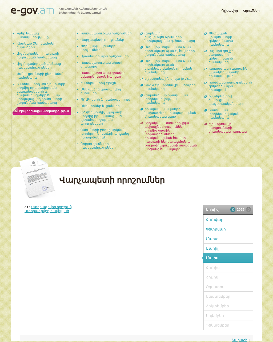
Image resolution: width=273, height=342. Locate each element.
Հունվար (214, 219)
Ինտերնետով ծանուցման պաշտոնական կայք (226, 100)
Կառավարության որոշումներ (106, 33)
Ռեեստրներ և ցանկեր (100, 106)
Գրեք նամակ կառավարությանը (33, 35)
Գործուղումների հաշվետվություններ (98, 145)
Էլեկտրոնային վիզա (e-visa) (168, 79)
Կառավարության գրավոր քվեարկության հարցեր (103, 74)
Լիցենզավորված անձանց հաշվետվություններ (39, 65)
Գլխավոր (229, 9)
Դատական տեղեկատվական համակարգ (223, 114)
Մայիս (212, 258)
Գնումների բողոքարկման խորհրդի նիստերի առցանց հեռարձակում (105, 133)
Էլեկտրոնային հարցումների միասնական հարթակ (227, 127)
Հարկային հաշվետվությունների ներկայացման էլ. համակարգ (169, 37)
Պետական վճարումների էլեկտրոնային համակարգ (220, 38)
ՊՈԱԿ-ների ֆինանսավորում (105, 99)
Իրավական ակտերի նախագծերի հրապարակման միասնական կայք (170, 112)
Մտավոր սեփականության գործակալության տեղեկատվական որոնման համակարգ (168, 66)
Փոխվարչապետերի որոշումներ (98, 48)
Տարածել (240, 340)
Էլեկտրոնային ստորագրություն (44, 111)
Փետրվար (216, 229)
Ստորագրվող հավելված (47, 211)
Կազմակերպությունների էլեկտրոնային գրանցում (230, 86)
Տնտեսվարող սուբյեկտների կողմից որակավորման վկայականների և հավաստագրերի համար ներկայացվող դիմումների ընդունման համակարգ (41, 93)
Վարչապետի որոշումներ (102, 40)
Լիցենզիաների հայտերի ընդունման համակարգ (38, 55)
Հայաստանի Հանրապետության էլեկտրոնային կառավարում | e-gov (59, 12)
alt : (48, 207)
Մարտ (212, 239)
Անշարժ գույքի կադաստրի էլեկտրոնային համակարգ (221, 56)
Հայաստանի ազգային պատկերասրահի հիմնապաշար (227, 72)
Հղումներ (251, 9)
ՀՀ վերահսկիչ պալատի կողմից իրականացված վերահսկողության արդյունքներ (101, 117)
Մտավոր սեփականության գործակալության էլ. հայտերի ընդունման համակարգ (169, 51)
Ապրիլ (212, 248)
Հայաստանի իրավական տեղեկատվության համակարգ (166, 99)
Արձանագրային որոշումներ (105, 56)
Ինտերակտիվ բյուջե (98, 83)
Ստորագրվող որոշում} (51, 207)
